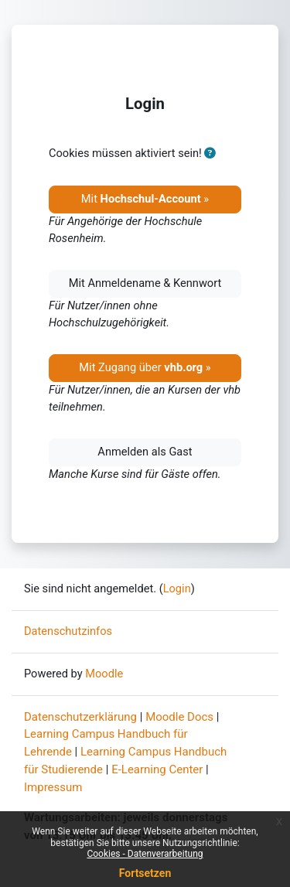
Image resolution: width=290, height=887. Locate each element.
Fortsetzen (145, 873)
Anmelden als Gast (144, 452)
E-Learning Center (157, 769)
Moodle (104, 674)
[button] (209, 154)
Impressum (53, 787)
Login (177, 588)
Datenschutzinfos (68, 631)
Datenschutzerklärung (80, 717)
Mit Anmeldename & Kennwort (145, 283)
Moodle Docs (179, 717)
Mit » (145, 199)
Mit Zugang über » (144, 367)
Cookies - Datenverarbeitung (145, 853)
